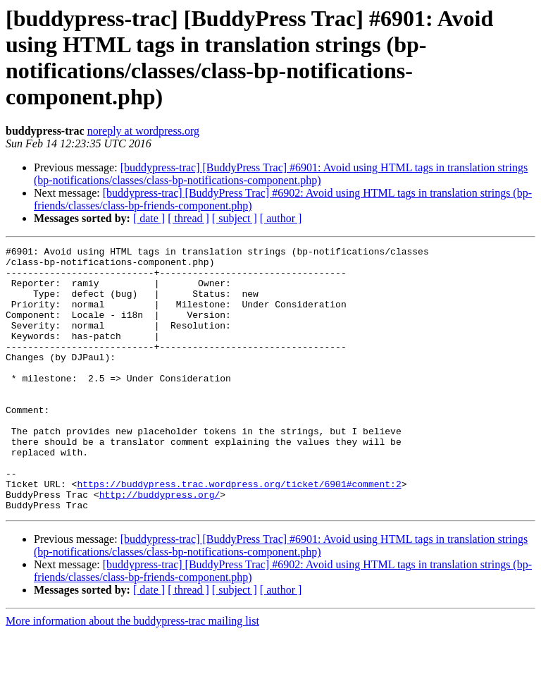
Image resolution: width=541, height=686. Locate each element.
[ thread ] (188, 218)
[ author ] (281, 218)
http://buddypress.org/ (159, 545)
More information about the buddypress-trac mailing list (132, 674)
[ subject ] (234, 218)
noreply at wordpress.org (143, 131)
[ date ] (149, 218)
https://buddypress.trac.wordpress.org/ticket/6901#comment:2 (239, 532)
